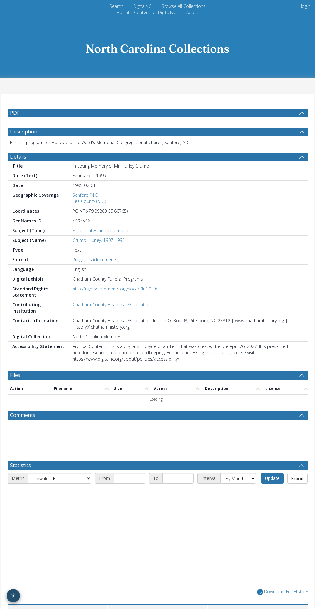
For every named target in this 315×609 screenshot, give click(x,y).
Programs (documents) (95, 260)
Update (272, 478)
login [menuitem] (305, 6)
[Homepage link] (157, 46)
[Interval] (238, 478)
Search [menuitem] (116, 6)
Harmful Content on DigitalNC (146, 12)
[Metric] (59, 478)
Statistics (20, 465)
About (192, 12)
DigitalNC (142, 6)
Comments (22, 415)
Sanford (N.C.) (86, 195)
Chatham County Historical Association (112, 305)
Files (15, 375)
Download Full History (282, 592)
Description (23, 131)
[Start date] (129, 478)
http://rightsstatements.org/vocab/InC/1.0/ (115, 289)
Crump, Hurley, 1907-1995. (99, 240)
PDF (14, 112)
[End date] (178, 478)
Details (18, 156)
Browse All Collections (183, 6)
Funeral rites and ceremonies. (102, 230)
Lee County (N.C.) (89, 201)
